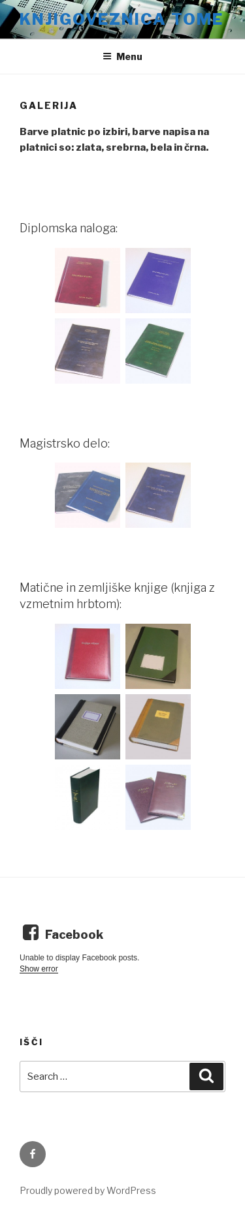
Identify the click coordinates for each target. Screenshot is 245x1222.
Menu (122, 56)
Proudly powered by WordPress (88, 1190)
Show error (39, 968)
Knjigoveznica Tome (121, 19)
